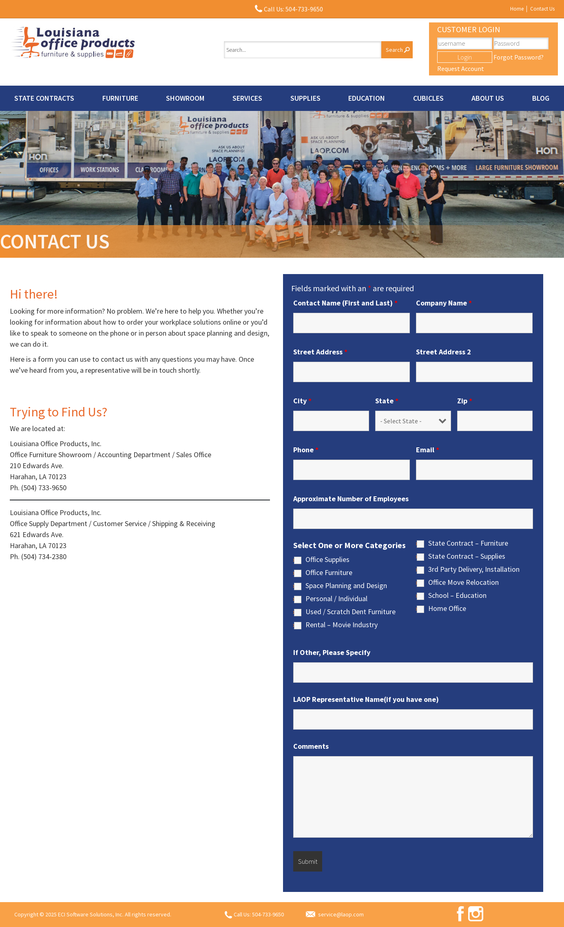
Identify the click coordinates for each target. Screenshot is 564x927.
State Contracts (44, 98)
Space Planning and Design (346, 586)
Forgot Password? (518, 57)
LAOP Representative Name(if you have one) (366, 699)
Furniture (120, 98)
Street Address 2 (443, 352)
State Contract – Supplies (466, 556)
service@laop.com (341, 914)
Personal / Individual (336, 599)
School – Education (457, 595)
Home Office (447, 608)
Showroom (185, 98)
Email (427, 450)
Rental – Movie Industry (341, 625)
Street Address (320, 352)
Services (247, 98)
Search (394, 49)
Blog (540, 98)
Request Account (460, 68)
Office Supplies (327, 559)
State (386, 401)
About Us (487, 98)
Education (366, 98)
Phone (305, 450)
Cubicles (428, 98)
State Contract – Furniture (468, 543)
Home (517, 8)
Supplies (305, 98)
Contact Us (542, 8)
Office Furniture (328, 573)
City (302, 401)
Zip (464, 401)
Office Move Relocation (463, 582)
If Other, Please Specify (331, 652)
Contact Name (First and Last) (345, 303)
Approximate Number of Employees (351, 499)
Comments (311, 746)
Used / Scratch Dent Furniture (350, 612)
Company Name (444, 303)
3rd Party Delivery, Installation (474, 569)
